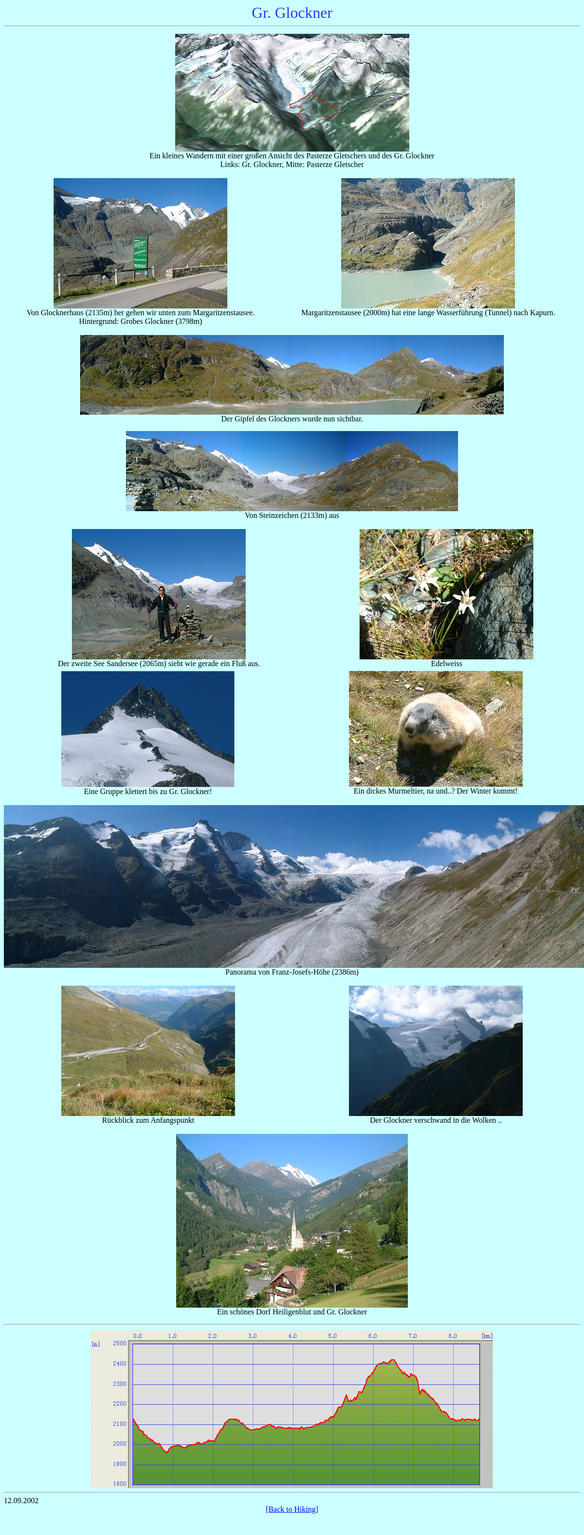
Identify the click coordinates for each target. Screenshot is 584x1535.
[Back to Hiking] (292, 1509)
